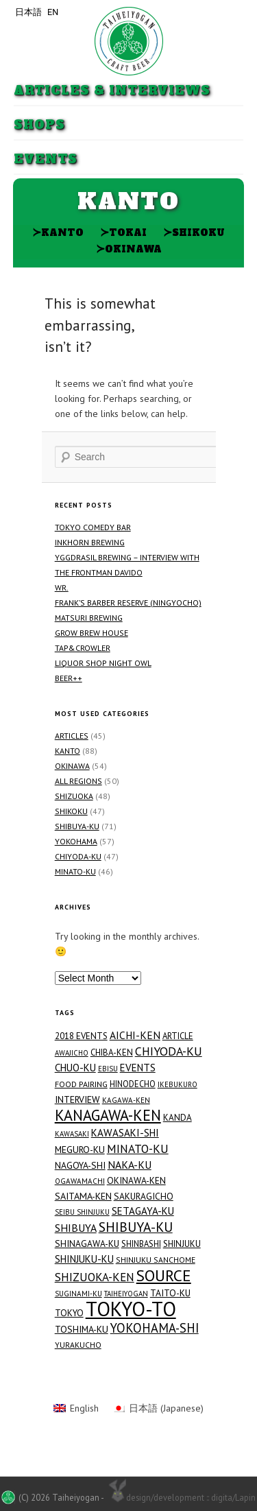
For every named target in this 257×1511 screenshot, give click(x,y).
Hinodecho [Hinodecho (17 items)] (133, 1083)
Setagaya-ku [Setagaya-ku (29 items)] (143, 1210)
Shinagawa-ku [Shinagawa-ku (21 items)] (87, 1243)
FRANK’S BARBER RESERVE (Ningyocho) (128, 602)
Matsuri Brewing (89, 617)
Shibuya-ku (77, 826)
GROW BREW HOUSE (91, 633)
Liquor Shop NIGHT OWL (103, 663)
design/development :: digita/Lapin (181, 1496)
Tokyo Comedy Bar (93, 527)
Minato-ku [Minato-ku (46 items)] (138, 1148)
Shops (39, 125)
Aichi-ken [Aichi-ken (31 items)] (135, 1035)
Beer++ (68, 678)
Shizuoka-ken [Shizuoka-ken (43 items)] (94, 1277)
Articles (71, 735)
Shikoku (194, 232)
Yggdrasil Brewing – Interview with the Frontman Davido (127, 565)
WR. (62, 587)
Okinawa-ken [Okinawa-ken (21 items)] (136, 1180)
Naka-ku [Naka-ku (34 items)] (129, 1164)
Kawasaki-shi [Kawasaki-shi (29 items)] (125, 1132)
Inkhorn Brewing (90, 542)
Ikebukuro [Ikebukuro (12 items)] (177, 1084)
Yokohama (76, 841)
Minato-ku (75, 871)
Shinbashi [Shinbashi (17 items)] (141, 1243)
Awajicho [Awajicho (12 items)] (71, 1053)
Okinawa (129, 248)
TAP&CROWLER (82, 648)
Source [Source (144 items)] (163, 1275)
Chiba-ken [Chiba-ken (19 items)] (111, 1052)
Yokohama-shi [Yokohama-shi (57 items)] (154, 1327)
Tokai (123, 232)
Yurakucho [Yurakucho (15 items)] (78, 1345)
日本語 (28, 12)
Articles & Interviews (112, 91)
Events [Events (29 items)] (138, 1067)
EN (52, 12)
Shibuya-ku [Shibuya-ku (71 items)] (136, 1227)
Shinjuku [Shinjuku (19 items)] (182, 1244)
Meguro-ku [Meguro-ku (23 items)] (80, 1149)
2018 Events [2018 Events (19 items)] (81, 1036)
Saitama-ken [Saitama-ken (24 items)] (83, 1196)
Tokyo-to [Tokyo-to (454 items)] (131, 1308)
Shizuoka (74, 796)
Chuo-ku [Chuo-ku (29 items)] (75, 1067)
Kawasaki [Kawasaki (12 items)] (72, 1134)
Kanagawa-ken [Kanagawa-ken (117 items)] (108, 1115)
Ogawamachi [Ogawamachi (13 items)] (80, 1181)
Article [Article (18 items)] (177, 1036)
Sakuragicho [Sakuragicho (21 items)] (143, 1196)
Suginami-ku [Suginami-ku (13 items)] (78, 1293)
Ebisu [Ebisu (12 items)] (108, 1068)
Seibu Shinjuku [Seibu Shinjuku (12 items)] (82, 1212)
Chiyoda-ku (78, 856)
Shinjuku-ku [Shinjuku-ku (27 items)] (84, 1258)
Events (45, 159)
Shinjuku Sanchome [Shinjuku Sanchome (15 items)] (155, 1259)
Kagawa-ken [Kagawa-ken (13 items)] (126, 1100)
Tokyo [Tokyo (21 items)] (69, 1313)
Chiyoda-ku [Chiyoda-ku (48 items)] (168, 1051)
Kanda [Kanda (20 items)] (177, 1117)
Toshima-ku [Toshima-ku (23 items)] (81, 1329)
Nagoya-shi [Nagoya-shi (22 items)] (80, 1165)
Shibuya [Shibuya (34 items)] (76, 1228)
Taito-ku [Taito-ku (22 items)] (170, 1293)
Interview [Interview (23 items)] (77, 1099)
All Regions (78, 781)
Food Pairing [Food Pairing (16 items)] (81, 1084)
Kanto (58, 232)
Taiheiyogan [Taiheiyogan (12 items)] (126, 1293)
